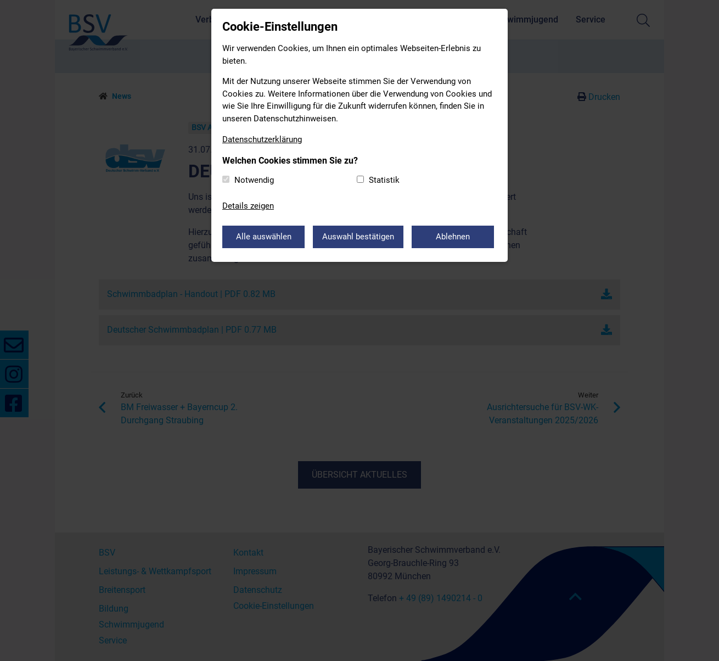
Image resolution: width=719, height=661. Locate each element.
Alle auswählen (263, 237)
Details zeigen (248, 206)
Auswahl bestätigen (358, 237)
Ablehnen (453, 237)
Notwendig (254, 180)
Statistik (384, 180)
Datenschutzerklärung (262, 139)
